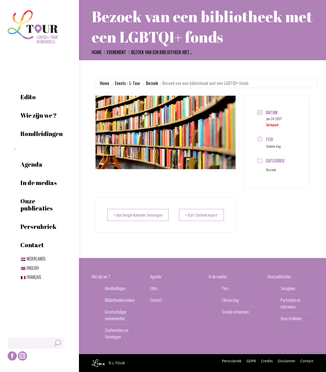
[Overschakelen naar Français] (31, 277)
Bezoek (152, 83)
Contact (156, 300)
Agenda (155, 277)
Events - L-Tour (127, 83)
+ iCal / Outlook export (199, 215)
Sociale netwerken (235, 312)
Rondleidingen (115, 288)
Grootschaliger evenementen (116, 315)
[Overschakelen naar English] (29, 268)
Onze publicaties (279, 277)
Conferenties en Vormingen (116, 333)
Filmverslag (230, 300)
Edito (153, 288)
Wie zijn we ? (101, 277)
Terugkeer (288, 288)
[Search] (36, 343)
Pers (225, 288)
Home (104, 83)
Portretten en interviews (291, 303)
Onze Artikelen (291, 318)
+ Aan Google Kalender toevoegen (139, 215)
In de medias (218, 277)
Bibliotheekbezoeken (120, 300)
